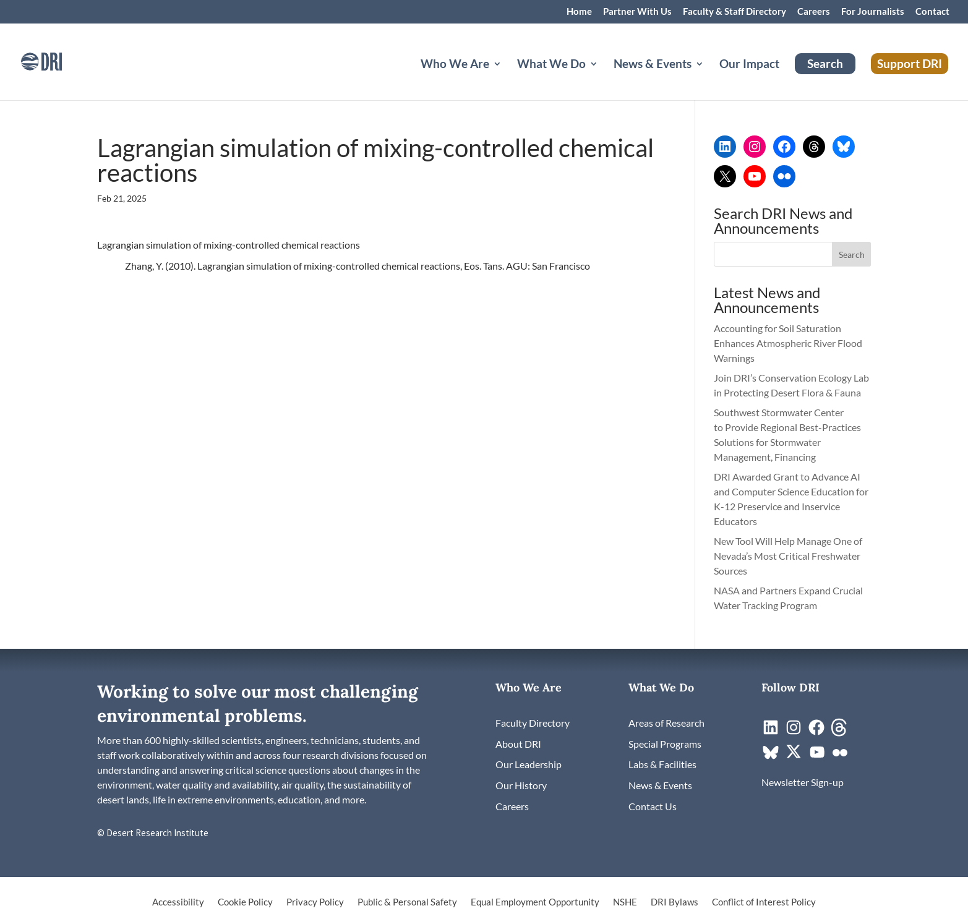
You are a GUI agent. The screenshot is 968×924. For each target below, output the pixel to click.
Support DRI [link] (909, 63)
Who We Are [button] (455, 65)
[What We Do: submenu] (604, 78)
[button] (852, 254)
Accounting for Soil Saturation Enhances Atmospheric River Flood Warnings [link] (788, 343)
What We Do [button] (551, 65)
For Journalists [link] (872, 12)
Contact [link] (932, 12)
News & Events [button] (653, 65)
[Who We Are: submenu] (507, 78)
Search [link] (825, 63)
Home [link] (579, 12)
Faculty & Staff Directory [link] (734, 12)
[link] (58, 60)
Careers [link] (813, 12)
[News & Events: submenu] (709, 78)
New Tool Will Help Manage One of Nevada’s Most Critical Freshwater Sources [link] (788, 555)
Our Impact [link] (749, 65)
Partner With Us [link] (637, 12)
